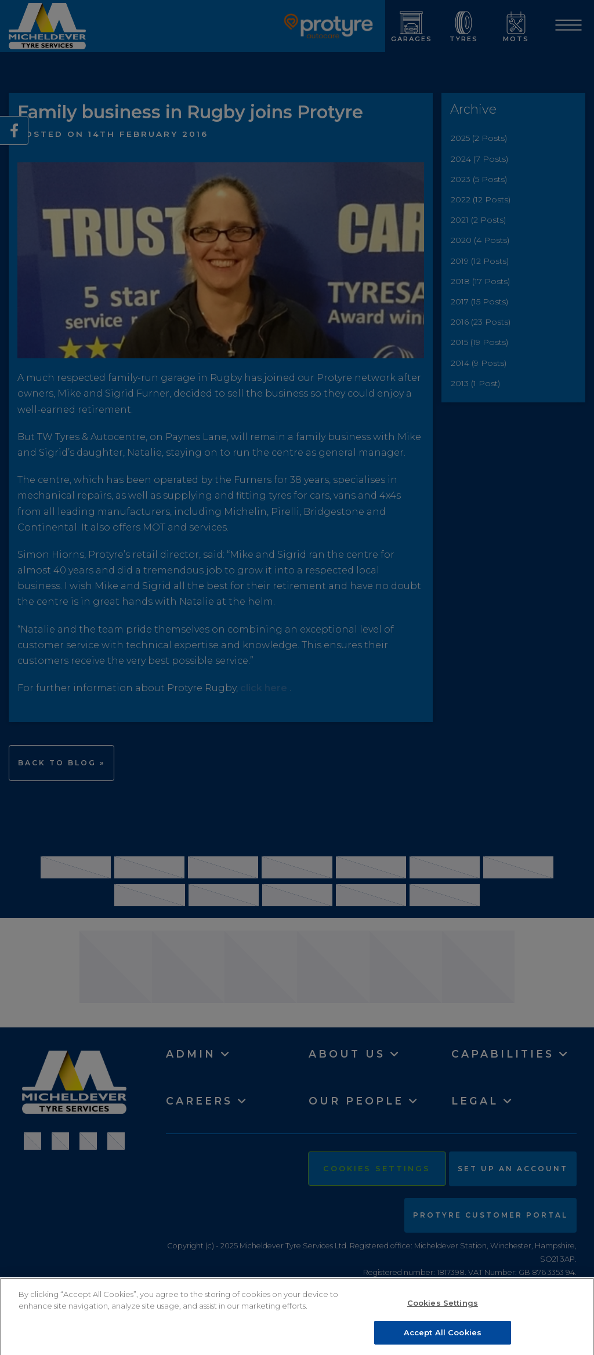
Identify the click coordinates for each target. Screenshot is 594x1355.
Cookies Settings (442, 1307)
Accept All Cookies (442, 1337)
